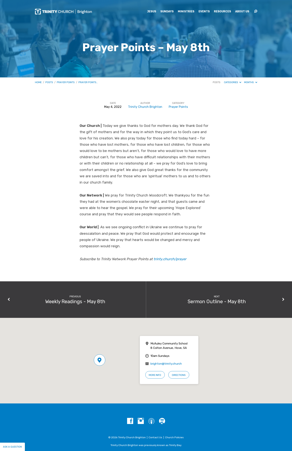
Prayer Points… (88, 82)
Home (38, 82)
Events (204, 11)
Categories (232, 82)
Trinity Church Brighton (145, 107)
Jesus (151, 11)
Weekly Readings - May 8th (75, 301)
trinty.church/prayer (170, 259)
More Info (155, 375)
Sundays (167, 11)
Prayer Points (66, 82)
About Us (242, 11)
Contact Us (155, 437)
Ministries (186, 11)
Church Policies (174, 437)
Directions (179, 375)
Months (250, 82)
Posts (49, 82)
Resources (222, 11)
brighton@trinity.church (166, 363)
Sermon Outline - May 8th (217, 301)
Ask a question (12, 446)
